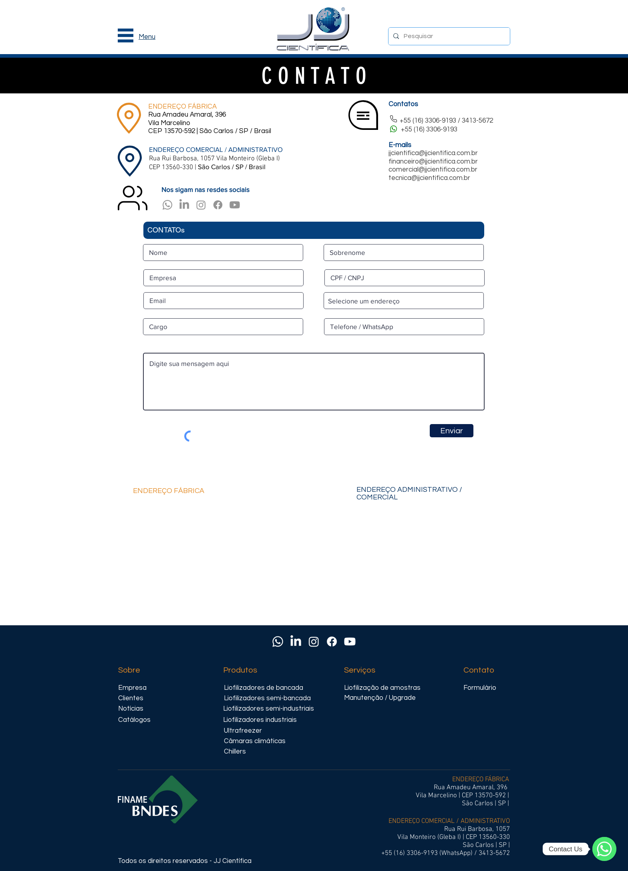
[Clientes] (134, 698)
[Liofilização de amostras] (384, 688)
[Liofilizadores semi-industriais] (268, 709)
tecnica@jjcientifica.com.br (429, 178)
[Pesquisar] (448, 36)
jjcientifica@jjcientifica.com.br (433, 153)
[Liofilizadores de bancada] (264, 688)
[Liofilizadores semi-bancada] (268, 698)
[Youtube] (235, 205)
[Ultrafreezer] (260, 731)
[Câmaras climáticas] (264, 741)
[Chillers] (239, 752)
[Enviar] (451, 430)
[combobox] (404, 300)
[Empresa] (136, 688)
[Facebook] (218, 205)
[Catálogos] (134, 720)
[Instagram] (201, 205)
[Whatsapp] (167, 205)
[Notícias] (134, 709)
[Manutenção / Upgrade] (388, 698)
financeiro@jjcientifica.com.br (433, 161)
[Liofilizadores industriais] (267, 720)
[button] (125, 35)
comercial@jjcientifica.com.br (432, 169)
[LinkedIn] (184, 205)
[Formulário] (485, 688)
